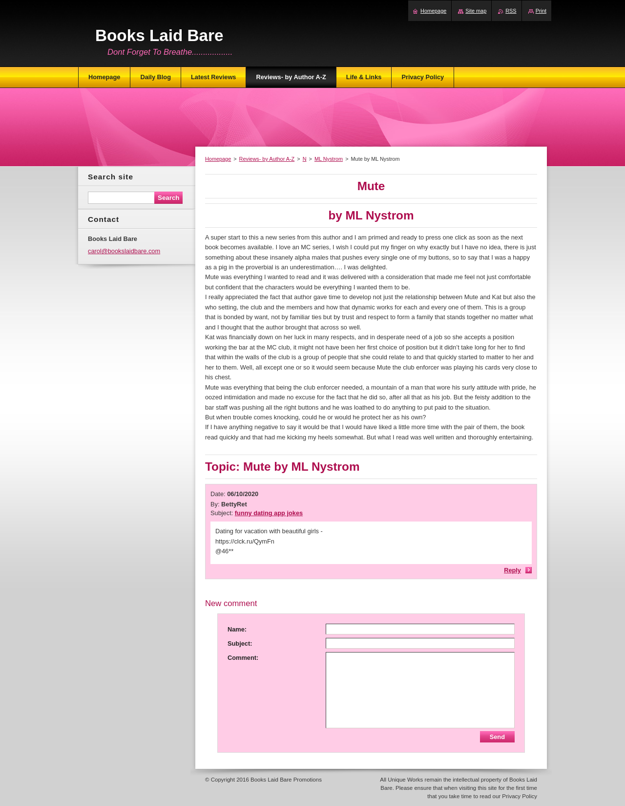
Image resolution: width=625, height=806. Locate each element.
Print (541, 11)
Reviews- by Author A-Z (267, 159)
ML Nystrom (328, 159)
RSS (510, 11)
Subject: (240, 643)
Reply (512, 570)
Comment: (243, 657)
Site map (475, 11)
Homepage (218, 159)
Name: (237, 629)
